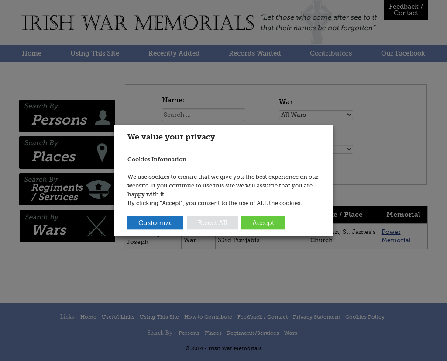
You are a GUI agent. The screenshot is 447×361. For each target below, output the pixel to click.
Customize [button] (155, 222)
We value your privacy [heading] (171, 137)
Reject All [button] (212, 222)
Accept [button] (263, 222)
